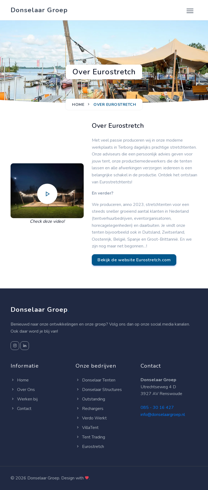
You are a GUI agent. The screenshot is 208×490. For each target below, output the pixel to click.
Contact (21, 409)
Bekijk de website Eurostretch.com (134, 260)
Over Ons (23, 390)
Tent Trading (90, 437)
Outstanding (90, 399)
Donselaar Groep (39, 10)
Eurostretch (90, 447)
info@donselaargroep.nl (163, 415)
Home (78, 104)
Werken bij (24, 399)
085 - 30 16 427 (157, 408)
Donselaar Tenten (95, 380)
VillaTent (87, 428)
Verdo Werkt (91, 418)
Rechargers (89, 409)
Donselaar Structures (99, 390)
